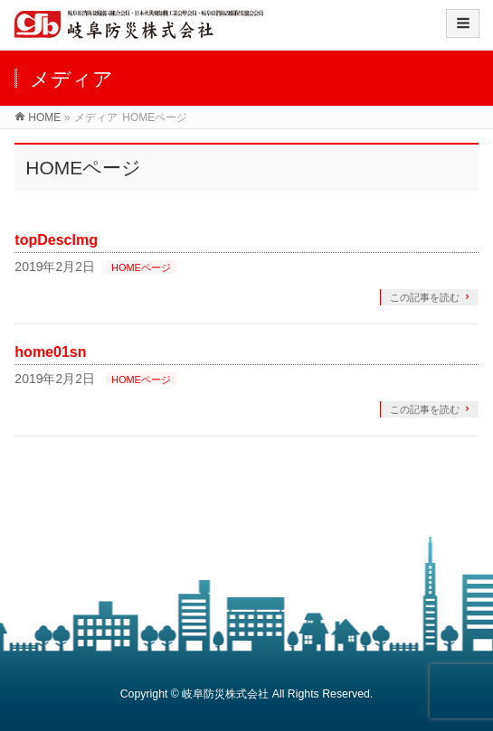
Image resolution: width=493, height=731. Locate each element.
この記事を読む (425, 297)
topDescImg (56, 240)
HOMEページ (141, 267)
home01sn (50, 352)
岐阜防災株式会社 (225, 694)
